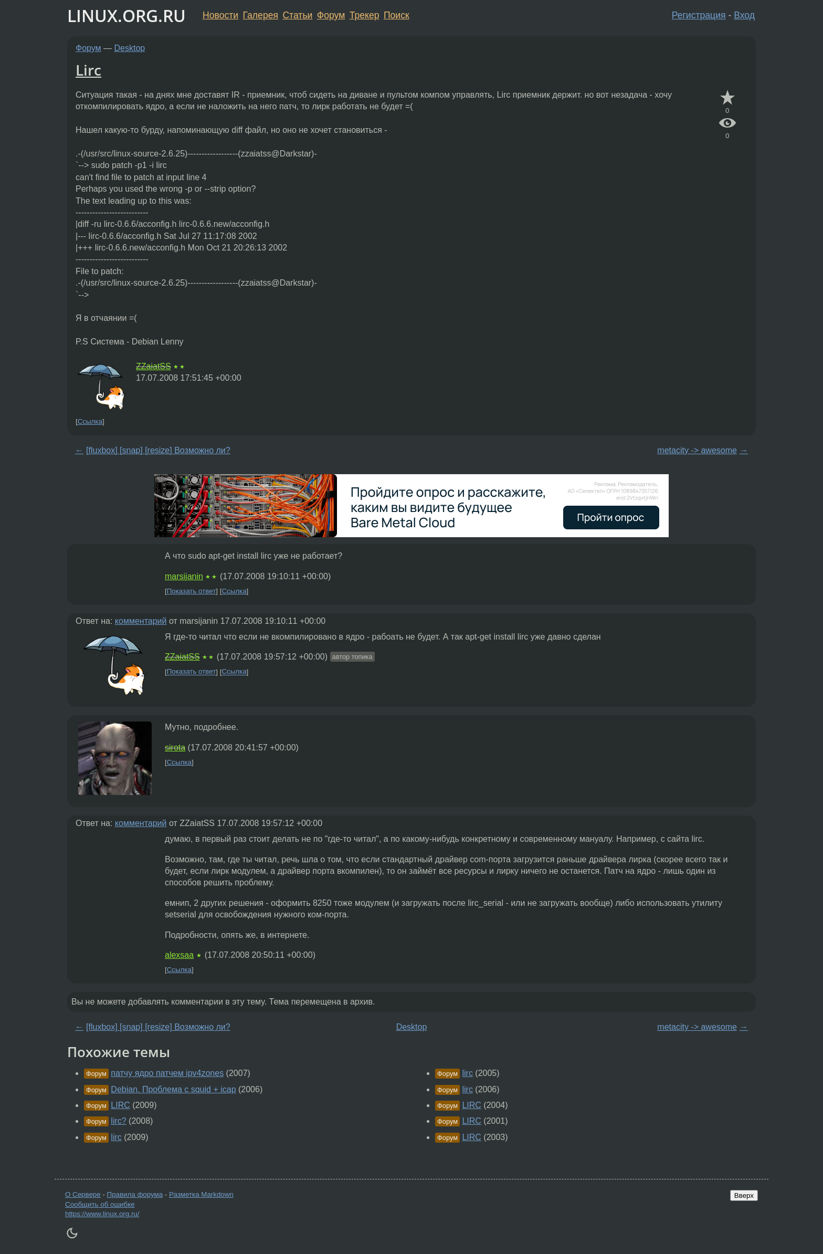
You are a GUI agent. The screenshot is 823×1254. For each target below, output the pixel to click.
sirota (175, 747)
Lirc (88, 70)
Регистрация (699, 15)
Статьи (297, 15)
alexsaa (179, 954)
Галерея (260, 15)
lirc (116, 1137)
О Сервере (83, 1194)
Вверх (744, 1195)
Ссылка (90, 421)
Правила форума (135, 1194)
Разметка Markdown (201, 1194)
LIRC (120, 1105)
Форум (331, 15)
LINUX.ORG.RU (126, 15)
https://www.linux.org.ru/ (102, 1214)
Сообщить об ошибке (100, 1204)
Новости (220, 15)
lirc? (118, 1120)
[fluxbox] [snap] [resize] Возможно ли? (158, 450)
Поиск (396, 15)
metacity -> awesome (697, 450)
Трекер (364, 15)
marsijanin (184, 576)
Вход (744, 15)
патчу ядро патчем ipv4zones (167, 1073)
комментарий (141, 620)
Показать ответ (191, 591)
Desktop (129, 48)
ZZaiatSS (153, 366)
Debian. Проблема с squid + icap (173, 1089)
